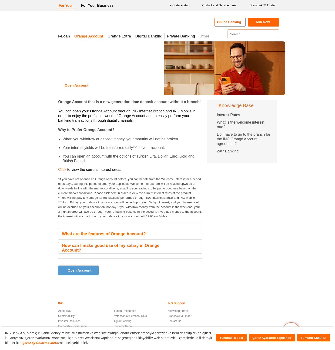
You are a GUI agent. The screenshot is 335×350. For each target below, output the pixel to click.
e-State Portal (176, 5)
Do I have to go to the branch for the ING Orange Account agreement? (243, 139)
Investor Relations (69, 321)
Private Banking (181, 36)
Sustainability (66, 316)
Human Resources (124, 311)
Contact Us (174, 321)
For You (65, 5)
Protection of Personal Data (130, 316)
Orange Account (88, 36)
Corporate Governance (72, 326)
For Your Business (97, 5)
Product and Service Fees (216, 5)
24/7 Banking (227, 151)
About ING (64, 311)
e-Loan (64, 36)
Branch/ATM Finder (260, 5)
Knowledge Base (178, 311)
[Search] (275, 34)
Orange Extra (119, 36)
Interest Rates (228, 115)
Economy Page (122, 326)
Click (62, 170)
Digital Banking (148, 36)
